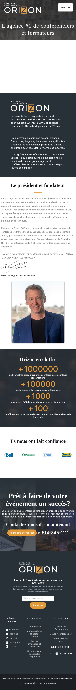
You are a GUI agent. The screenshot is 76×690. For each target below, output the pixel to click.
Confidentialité (27, 683)
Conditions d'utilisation (45, 683)
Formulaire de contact (22, 532)
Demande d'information (61, 627)
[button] (65, 7)
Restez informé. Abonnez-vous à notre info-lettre (38, 581)
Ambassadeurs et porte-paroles (34, 634)
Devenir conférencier (60, 634)
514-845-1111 (61, 647)
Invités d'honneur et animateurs (34, 644)
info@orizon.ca (61, 653)
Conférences (34, 626)
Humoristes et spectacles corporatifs (34, 654)
